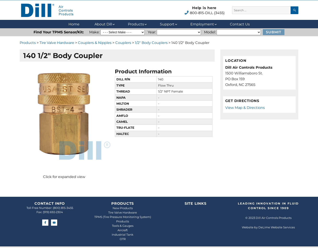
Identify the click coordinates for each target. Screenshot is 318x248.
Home (74, 24)
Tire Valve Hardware (57, 43)
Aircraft (122, 230)
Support (167, 24)
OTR (123, 239)
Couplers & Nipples (95, 43)
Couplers (123, 43)
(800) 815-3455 (63, 208)
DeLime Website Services (276, 227)
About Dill (103, 24)
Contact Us (240, 24)
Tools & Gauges (122, 225)
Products (136, 24)
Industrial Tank (122, 234)
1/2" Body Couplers (151, 43)
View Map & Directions (245, 108)
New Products (123, 208)
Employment (202, 24)
